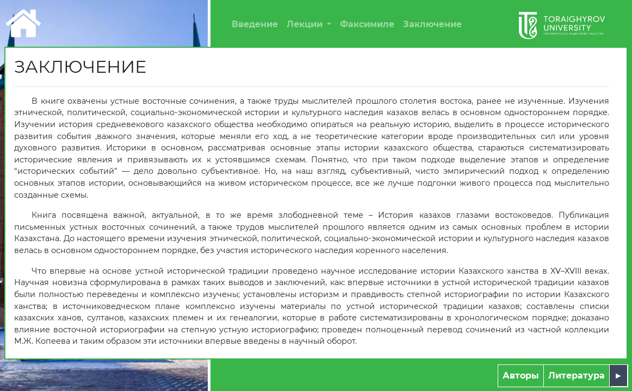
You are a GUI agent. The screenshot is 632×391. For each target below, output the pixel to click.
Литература (576, 375)
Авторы (521, 375)
